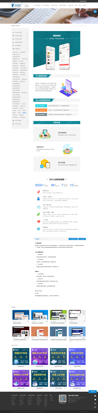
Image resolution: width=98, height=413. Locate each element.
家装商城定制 (15, 70)
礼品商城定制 (15, 72)
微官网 (13, 400)
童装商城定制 (24, 79)
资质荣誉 (45, 401)
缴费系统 (38, 397)
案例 (76, 5)
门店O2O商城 (22, 403)
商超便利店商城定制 (17, 97)
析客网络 (85, 411)
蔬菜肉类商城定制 (16, 99)
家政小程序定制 (24, 67)
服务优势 (45, 403)
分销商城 (21, 400)
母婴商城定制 (15, 74)
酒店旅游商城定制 (23, 70)
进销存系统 (30, 400)
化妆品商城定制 (16, 67)
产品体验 (93, 391)
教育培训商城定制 (16, 92)
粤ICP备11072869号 (41, 411)
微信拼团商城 (15, 108)
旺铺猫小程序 (15, 52)
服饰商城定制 (15, 65)
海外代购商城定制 (16, 85)
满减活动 (24, 110)
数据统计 (14, 112)
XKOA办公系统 (54, 5)
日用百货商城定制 (16, 76)
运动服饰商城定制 (16, 83)
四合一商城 (21, 397)
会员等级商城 (15, 106)
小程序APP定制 (25, 58)
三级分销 (23, 103)
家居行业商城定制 (16, 90)
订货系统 (38, 403)
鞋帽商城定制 (22, 81)
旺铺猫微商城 (22, 52)
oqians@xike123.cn (74, 400)
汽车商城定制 (22, 74)
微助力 (19, 112)
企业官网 (13, 401)
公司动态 (51, 397)
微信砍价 (21, 108)
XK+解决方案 (70, 5)
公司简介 (45, 397)
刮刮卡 (19, 110)
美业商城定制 (22, 72)
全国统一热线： (80, 1)
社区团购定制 (22, 117)
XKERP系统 (30, 397)
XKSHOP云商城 (45, 5)
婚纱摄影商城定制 (16, 88)
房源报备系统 (39, 401)
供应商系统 (30, 403)
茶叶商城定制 (15, 63)
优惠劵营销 (21, 115)
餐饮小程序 (21, 61)
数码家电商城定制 (16, 101)
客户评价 (38, 404)
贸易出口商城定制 (16, 94)
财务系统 (29, 401)
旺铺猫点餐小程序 (16, 56)
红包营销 (14, 110)
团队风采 (45, 404)
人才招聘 (65, 1)
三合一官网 (13, 398)
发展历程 (45, 400)
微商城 (21, 404)
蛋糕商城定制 (22, 63)
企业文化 (45, 398)
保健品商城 (15, 61)
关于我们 (84, 5)
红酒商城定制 (22, 65)
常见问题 (51, 398)
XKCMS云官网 (37, 5)
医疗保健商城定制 (16, 103)
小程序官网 (13, 404)
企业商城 (21, 401)
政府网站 (13, 403)
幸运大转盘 (15, 115)
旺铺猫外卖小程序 (16, 54)
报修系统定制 (39, 400)
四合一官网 (13, 397)
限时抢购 (24, 112)
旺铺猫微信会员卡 (16, 58)
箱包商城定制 (15, 81)
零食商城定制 (24, 92)
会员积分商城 (22, 106)
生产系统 (29, 398)
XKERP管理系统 (62, 5)
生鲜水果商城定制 (16, 79)
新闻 (80, 5)
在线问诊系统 (39, 398)
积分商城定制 (15, 117)
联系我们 (70, 1)
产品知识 (51, 400)
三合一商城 (21, 398)
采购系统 (29, 404)
